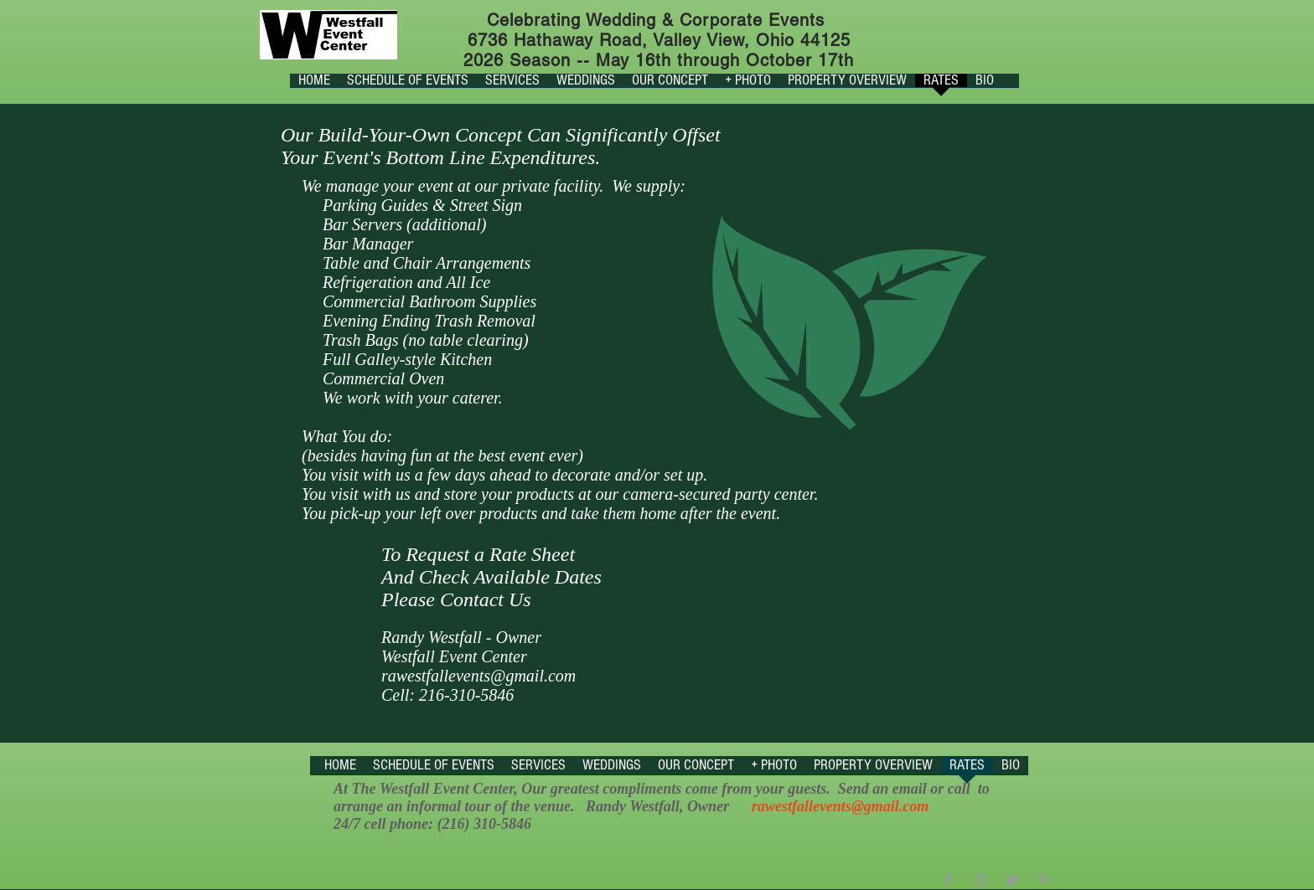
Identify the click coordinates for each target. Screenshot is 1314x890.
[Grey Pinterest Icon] (1044, 880)
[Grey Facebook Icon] (948, 880)
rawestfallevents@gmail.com (478, 675)
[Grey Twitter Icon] (1012, 880)
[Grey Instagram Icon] (980, 880)
